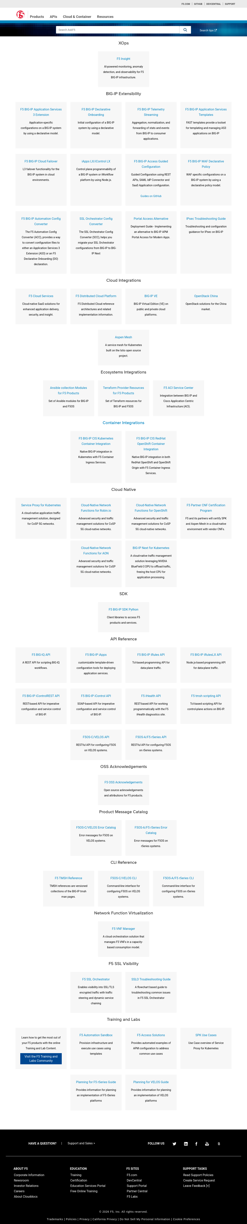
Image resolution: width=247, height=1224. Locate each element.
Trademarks (55, 1219)
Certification (78, 1180)
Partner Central (137, 1191)
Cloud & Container (77, 17)
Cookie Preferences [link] (186, 1219)
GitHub (198, 4)
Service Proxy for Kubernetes (41, 505)
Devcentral (213, 4)
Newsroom (21, 1180)
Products (37, 17)
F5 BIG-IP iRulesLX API (206, 655)
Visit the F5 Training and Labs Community (41, 1059)
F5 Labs (132, 1196)
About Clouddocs (26, 1196)
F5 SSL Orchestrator (96, 979)
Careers (19, 1191)
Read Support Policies (198, 1175)
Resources (105, 17)
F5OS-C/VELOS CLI (123, 878)
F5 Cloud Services (41, 296)
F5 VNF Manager (123, 929)
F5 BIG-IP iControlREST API (40, 696)
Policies (71, 1219)
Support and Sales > (81, 1143)
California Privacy (104, 1219)
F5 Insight (123, 59)
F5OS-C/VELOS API (96, 737)
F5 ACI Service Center (178, 388)
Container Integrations (123, 422)
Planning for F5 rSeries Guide (96, 1082)
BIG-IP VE (151, 296)
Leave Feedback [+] (196, 1186)
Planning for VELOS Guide (151, 1082)
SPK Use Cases (206, 1035)
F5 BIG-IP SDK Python (123, 609)
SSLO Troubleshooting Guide (151, 979)
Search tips (208, 30)
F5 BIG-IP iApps (96, 655)
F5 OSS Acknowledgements (123, 782)
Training (75, 1175)
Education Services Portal (88, 1186)
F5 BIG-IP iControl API (96, 696)
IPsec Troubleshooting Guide (206, 219)
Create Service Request (199, 1180)
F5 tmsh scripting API (206, 696)
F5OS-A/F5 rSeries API (151, 737)
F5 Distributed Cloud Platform (96, 296)
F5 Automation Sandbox (96, 1035)
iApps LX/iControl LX (96, 161)
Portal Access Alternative (151, 219)
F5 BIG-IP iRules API (151, 655)
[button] (185, 30)
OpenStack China (206, 296)
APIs (53, 17)
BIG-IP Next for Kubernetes (151, 548)
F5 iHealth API (151, 696)
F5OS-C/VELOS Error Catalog (96, 827)
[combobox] (117, 29)
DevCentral (134, 1180)
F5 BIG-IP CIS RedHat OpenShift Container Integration (151, 444)
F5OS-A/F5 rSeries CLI (178, 878)
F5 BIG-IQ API (41, 655)
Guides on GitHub (151, 196)
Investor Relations (26, 1186)
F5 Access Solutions (151, 1035)
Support (230, 4)
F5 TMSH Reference (68, 878)
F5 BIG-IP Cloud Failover (41, 161)
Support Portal (137, 1186)
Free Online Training (84, 1191)
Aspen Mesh (123, 337)
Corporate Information (29, 1175)
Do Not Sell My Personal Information (145, 1219)
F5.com (186, 4)
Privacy (85, 1219)
